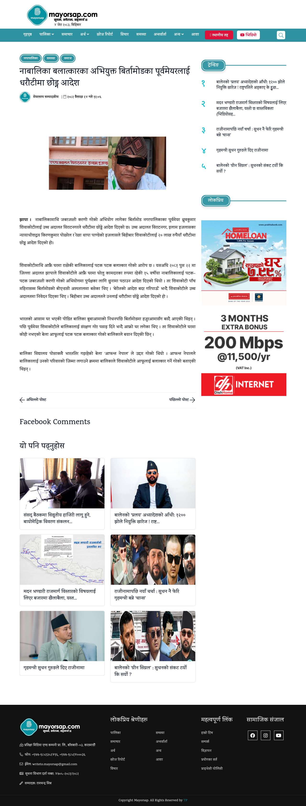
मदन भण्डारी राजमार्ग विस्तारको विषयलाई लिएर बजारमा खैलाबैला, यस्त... (60, 595)
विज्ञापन (206, 751)
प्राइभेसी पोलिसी (212, 769)
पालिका (46, 35)
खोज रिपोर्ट (105, 35)
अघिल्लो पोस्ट (35, 400)
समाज (67, 58)
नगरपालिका (31, 58)
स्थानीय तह (219, 35)
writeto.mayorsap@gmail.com (54, 764)
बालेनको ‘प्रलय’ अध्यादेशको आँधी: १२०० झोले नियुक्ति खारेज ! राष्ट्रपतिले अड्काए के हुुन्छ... (250, 85)
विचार (124, 35)
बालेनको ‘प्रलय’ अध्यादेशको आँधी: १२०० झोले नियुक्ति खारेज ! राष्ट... (150, 519)
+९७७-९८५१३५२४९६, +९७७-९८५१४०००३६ (58, 755)
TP (185, 800)
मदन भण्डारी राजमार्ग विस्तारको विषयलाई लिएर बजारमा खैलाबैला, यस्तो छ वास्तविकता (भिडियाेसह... (251, 109)
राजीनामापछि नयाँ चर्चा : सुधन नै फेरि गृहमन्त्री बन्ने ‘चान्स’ (147, 595)
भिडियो (248, 35)
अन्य (179, 35)
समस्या (141, 35)
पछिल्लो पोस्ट (179, 400)
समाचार (67, 35)
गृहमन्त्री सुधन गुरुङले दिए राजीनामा (54, 668)
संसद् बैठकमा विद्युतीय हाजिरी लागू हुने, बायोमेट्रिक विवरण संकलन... (57, 519)
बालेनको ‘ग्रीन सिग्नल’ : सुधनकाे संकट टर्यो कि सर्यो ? (151, 672)
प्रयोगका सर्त (209, 760)
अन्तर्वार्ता (160, 35)
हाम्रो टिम (207, 733)
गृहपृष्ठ (27, 35)
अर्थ (84, 35)
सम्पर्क (205, 742)
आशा (195, 35)
